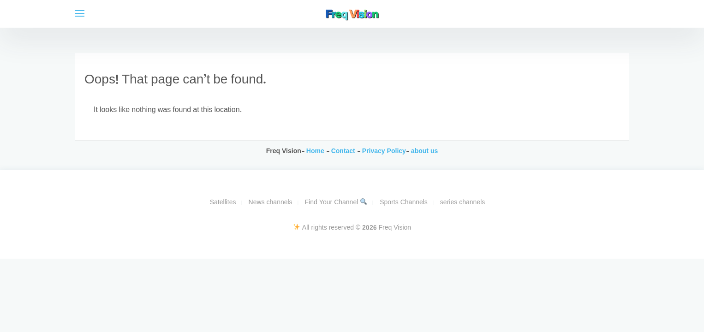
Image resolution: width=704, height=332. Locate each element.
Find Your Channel (336, 202)
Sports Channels (404, 202)
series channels (462, 202)
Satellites (223, 202)
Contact (344, 151)
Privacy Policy (383, 151)
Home (315, 151)
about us (424, 151)
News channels (270, 202)
